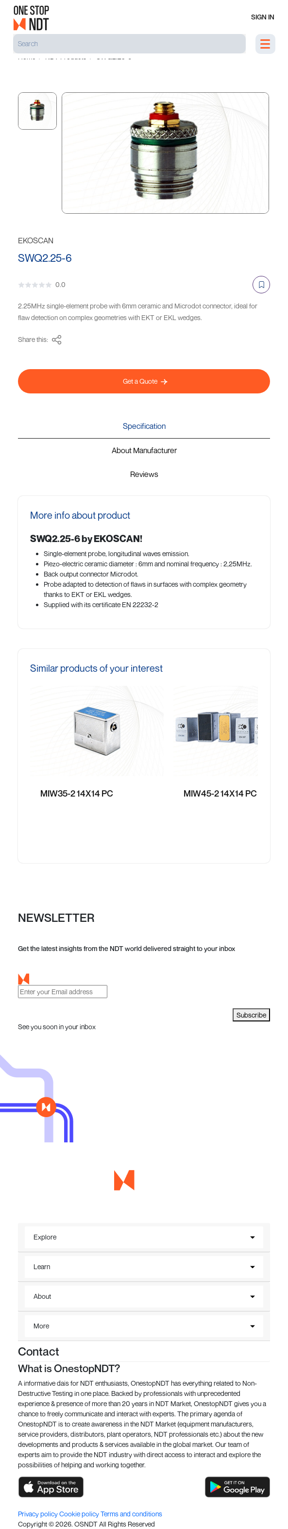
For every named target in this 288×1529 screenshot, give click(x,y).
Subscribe (251, 1015)
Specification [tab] (144, 426)
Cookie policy (80, 1514)
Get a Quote (145, 381)
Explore (45, 1237)
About (42, 1296)
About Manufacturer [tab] (144, 450)
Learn (42, 1266)
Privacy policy (38, 1514)
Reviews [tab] (144, 474)
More (41, 1326)
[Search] (129, 43)
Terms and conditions (131, 1514)
